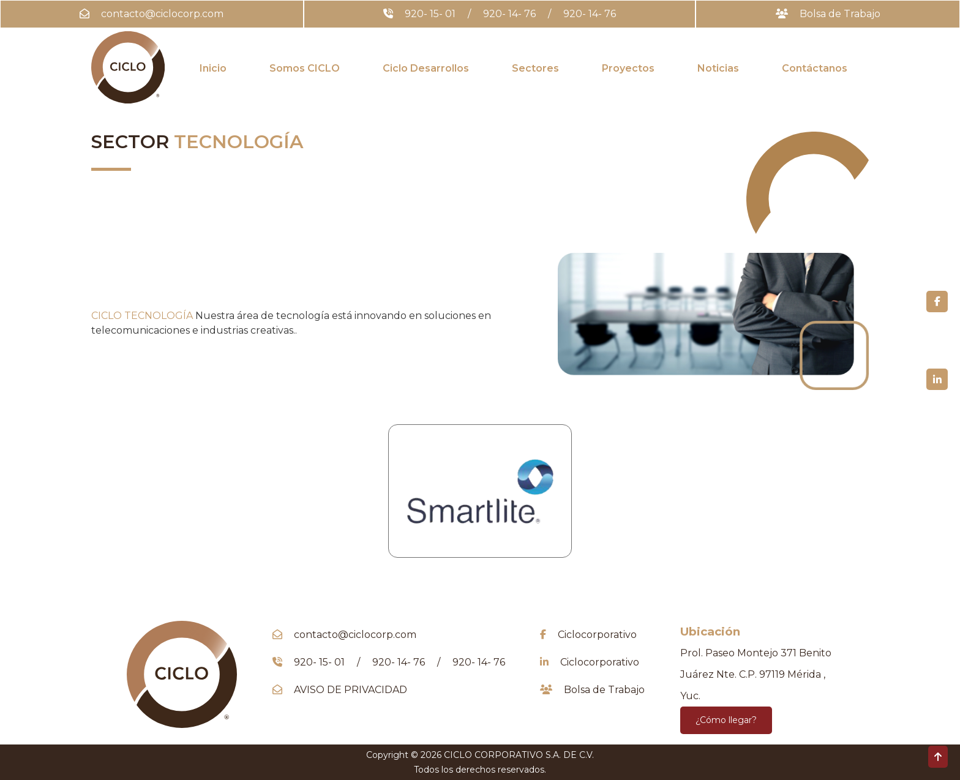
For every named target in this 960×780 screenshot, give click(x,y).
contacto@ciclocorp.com (162, 14)
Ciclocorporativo (597, 634)
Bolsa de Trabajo (840, 14)
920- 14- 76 (509, 14)
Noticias (718, 68)
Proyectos (628, 68)
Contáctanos (814, 68)
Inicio (213, 68)
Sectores (535, 68)
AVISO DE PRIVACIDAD (350, 690)
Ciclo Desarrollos (426, 68)
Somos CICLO (304, 68)
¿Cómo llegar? (726, 720)
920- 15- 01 (430, 14)
